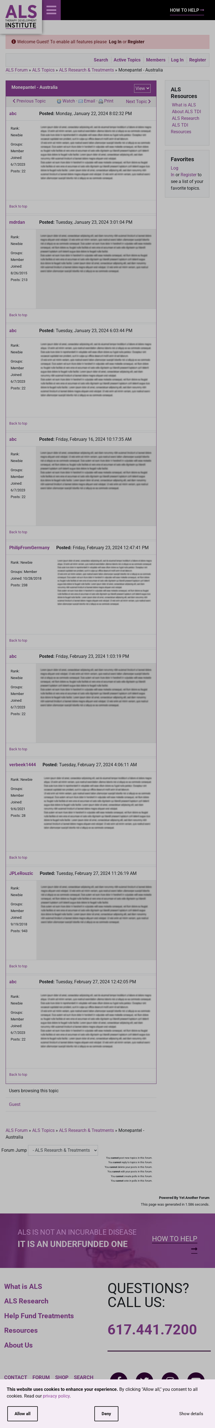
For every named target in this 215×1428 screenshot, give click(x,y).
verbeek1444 (22, 764)
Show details (191, 1413)
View (140, 88)
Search (101, 60)
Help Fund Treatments (39, 1316)
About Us (18, 1345)
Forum (41, 1377)
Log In (115, 41)
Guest (14, 1104)
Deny (106, 1413)
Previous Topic (29, 101)
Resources (21, 1330)
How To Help (187, 10)
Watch (68, 101)
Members (155, 60)
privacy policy (56, 1396)
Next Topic (138, 101)
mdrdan (17, 222)
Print (108, 101)
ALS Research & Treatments (86, 70)
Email (89, 101)
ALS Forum (17, 70)
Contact (15, 1377)
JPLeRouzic (21, 873)
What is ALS (23, 1286)
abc (13, 113)
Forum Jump (14, 1150)
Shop (62, 1377)
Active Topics (127, 60)
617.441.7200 (152, 1330)
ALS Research (26, 1301)
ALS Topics (43, 70)
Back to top (18, 206)
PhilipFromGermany (29, 547)
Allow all (23, 1413)
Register (136, 41)
